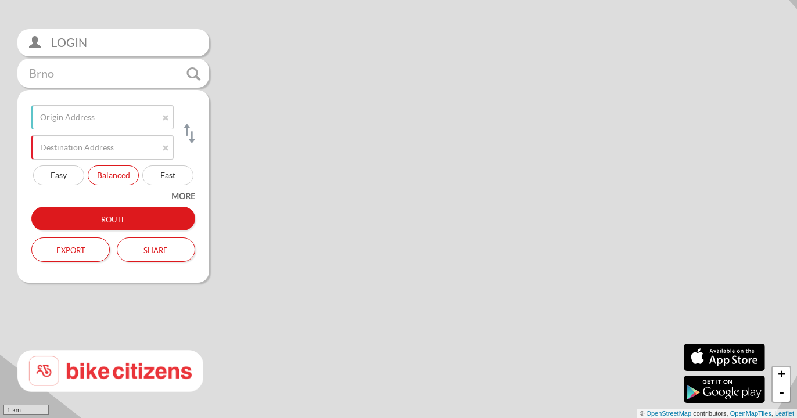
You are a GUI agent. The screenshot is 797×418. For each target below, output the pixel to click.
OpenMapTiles (750, 413)
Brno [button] (114, 73)
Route (113, 218)
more (183, 196)
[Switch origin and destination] (188, 133)
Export (70, 249)
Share (155, 249)
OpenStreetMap (668, 413)
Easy (59, 175)
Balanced (113, 175)
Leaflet (784, 413)
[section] (398, 209)
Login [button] (58, 42)
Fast (167, 175)
